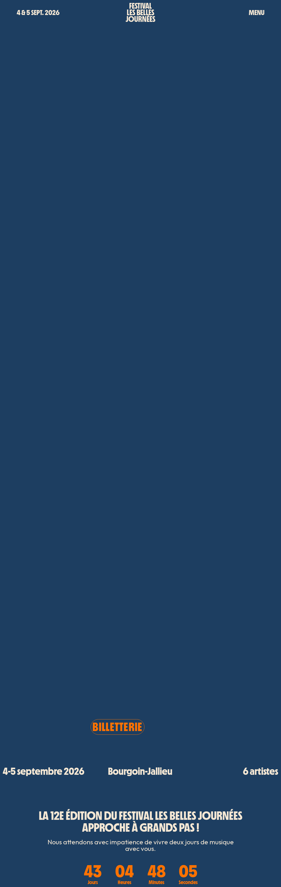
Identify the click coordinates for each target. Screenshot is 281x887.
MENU (256, 12)
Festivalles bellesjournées (140, 12)
